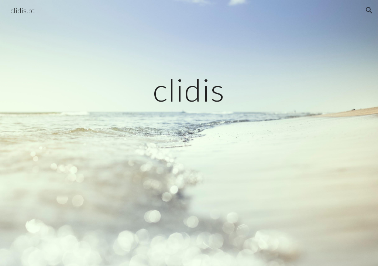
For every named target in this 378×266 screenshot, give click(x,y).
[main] (189, 89)
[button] (369, 10)
